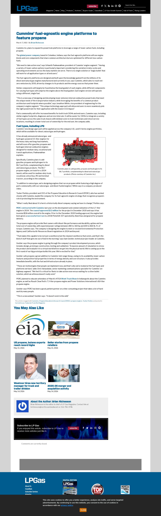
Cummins (35, 301)
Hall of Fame (128, 11)
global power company (30, 55)
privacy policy (67, 505)
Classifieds (99, 11)
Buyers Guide (88, 11)
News (57, 11)
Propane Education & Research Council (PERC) (54, 301)
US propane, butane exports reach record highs (29, 344)
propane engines (76, 301)
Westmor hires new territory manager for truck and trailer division (30, 386)
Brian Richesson (37, 43)
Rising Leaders (140, 11)
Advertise (28, 494)
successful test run (35, 216)
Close (83, 510)
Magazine (49, 11)
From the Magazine (38, 303)
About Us (28, 486)
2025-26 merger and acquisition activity (59, 387)
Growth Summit (113, 11)
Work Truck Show (69, 278)
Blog (63, 11)
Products (69, 11)
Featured (28, 303)
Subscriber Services (31, 491)
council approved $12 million (45, 210)
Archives (78, 11)
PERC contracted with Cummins (30, 208)
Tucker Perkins (88, 301)
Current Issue (19, 303)
